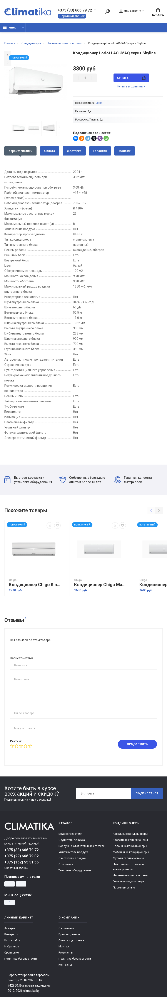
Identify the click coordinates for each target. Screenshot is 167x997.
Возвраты (11, 934)
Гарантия (100, 151)
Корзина (158, 12)
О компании (66, 928)
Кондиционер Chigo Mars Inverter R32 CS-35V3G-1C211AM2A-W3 (100, 584)
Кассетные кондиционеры (130, 839)
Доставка (74, 151)
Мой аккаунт (130, 11)
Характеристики (20, 151)
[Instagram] (9, 902)
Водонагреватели (70, 833)
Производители (69, 934)
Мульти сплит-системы (128, 858)
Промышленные (124, 887)
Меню (9, 27)
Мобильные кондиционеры (131, 852)
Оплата (49, 151)
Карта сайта (12, 940)
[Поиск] (107, 11)
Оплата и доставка (71, 940)
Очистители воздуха (72, 858)
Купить (131, 78)
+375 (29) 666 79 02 (21, 856)
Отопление (65, 864)
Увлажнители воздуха (73, 852)
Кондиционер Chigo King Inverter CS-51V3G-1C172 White (35, 584)
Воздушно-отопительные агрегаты (81, 846)
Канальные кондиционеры (130, 833)
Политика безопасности (20, 958)
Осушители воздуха (71, 839)
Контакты (65, 964)
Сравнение (11, 952)
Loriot (99, 102)
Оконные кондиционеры (129, 881)
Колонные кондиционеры (130, 846)
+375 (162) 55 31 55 (21, 862)
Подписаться (147, 793)
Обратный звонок (72, 16)
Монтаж (125, 151)
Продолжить (137, 744)
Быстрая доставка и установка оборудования (28, 480)
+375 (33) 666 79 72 (75, 10)
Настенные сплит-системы (130, 875)
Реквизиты (65, 952)
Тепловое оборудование (74, 870)
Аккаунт (9, 928)
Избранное (11, 946)
